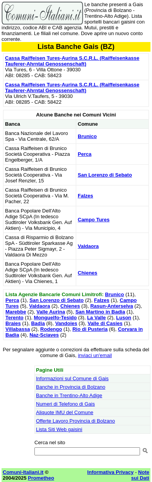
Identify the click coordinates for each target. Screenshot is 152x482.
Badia (37, 323)
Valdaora (88, 246)
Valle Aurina (50, 312)
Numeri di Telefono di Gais (65, 404)
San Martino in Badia (100, 312)
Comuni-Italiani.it (23, 472)
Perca (84, 154)
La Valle (96, 317)
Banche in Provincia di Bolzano (70, 387)
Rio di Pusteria (90, 329)
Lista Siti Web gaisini (59, 429)
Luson (123, 317)
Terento (14, 317)
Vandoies (66, 323)
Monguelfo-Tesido (55, 317)
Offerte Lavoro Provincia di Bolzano (75, 421)
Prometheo (41, 478)
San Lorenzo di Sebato (105, 175)
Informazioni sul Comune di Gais (72, 378)
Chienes (87, 273)
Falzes (85, 196)
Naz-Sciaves (44, 335)
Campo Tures (93, 219)
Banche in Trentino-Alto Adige (69, 395)
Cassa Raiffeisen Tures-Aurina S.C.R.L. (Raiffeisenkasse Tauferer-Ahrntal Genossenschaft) (72, 61)
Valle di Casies (104, 323)
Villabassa (17, 329)
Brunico (87, 136)
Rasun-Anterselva (111, 306)
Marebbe (15, 312)
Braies (13, 323)
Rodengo (51, 329)
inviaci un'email (95, 355)
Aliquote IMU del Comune (64, 412)
